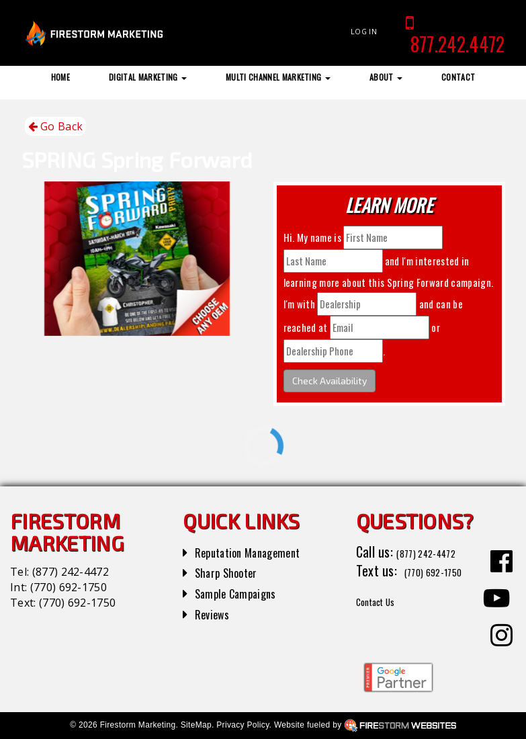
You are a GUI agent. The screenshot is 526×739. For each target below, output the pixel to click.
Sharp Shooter (233, 572)
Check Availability (329, 380)
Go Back (55, 126)
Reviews (215, 613)
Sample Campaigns (244, 592)
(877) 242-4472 (70, 571)
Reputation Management (259, 551)
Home (60, 77)
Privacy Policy (242, 725)
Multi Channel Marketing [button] (278, 77)
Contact (458, 77)
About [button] (385, 77)
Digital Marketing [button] (148, 77)
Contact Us (385, 619)
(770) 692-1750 (68, 587)
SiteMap (196, 725)
